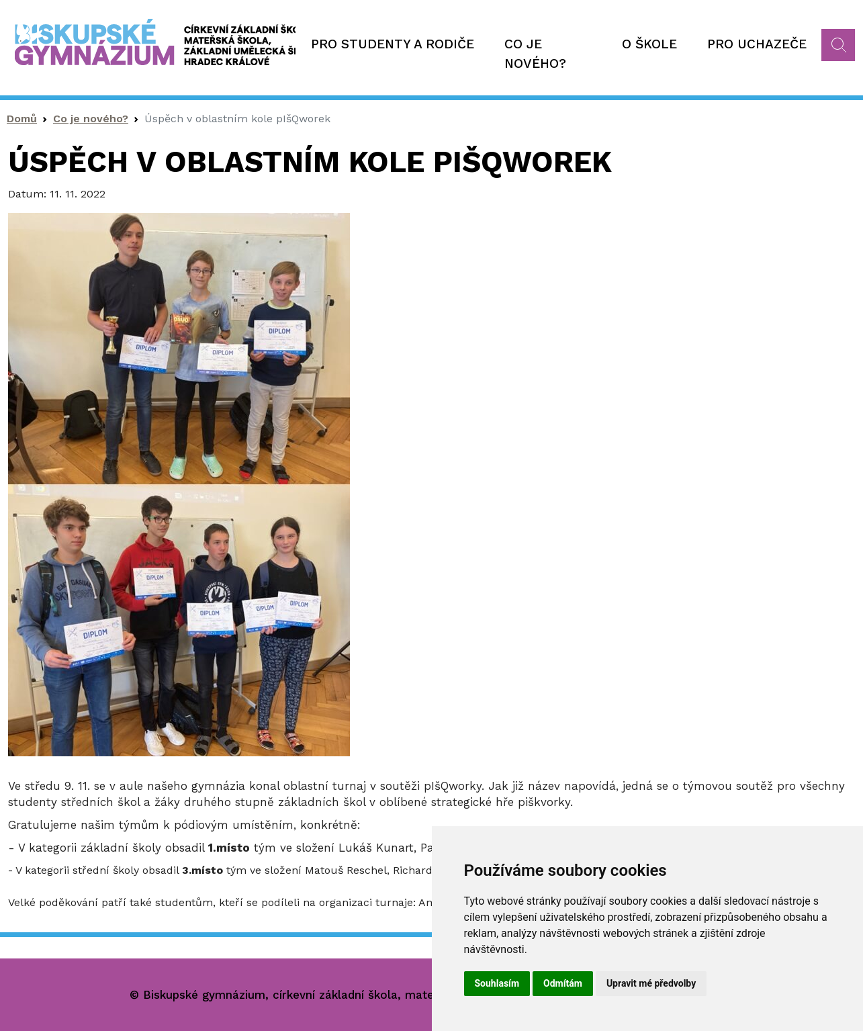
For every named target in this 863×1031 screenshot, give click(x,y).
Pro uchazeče (757, 44)
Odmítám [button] (562, 983)
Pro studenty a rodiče (392, 44)
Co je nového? (535, 53)
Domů (22, 118)
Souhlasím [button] (497, 983)
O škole (649, 44)
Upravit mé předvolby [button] (651, 983)
